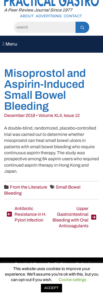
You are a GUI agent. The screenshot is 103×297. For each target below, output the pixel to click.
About (27, 16)
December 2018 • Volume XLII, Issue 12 (42, 115)
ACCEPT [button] (51, 288)
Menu (9, 44)
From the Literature (28, 187)
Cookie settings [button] (73, 280)
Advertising (49, 16)
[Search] (45, 27)
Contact (73, 16)
